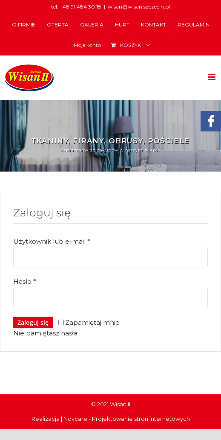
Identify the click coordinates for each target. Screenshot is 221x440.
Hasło (24, 281)
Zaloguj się (33, 322)
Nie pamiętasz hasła (45, 333)
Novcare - (77, 418)
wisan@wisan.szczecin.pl (139, 6)
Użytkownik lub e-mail (51, 241)
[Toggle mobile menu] (212, 77)
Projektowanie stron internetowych (141, 418)
